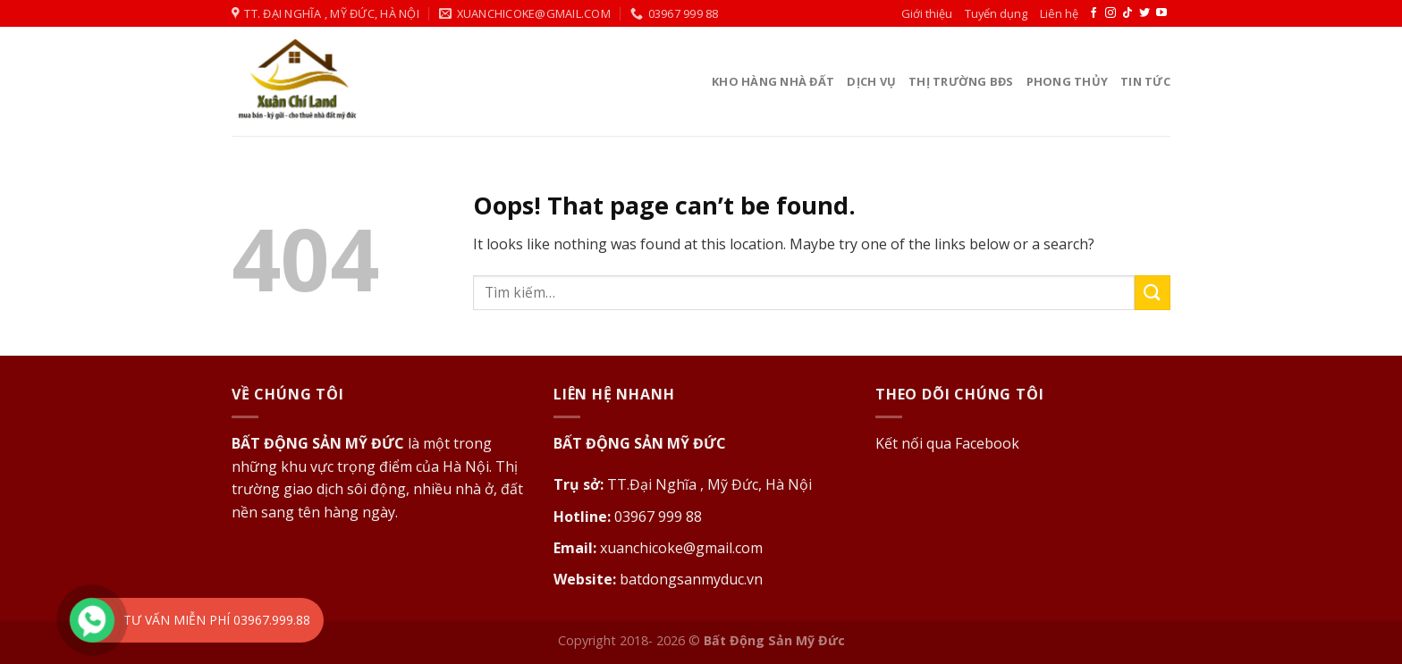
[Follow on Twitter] (1144, 13)
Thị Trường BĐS (961, 81)
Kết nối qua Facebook (947, 443)
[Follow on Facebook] (1093, 13)
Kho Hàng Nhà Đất (773, 81)
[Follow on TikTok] (1127, 13)
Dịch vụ (871, 81)
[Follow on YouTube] (1161, 13)
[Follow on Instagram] (1110, 13)
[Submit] (1152, 292)
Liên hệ (1059, 13)
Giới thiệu (926, 13)
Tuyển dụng (996, 13)
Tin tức (1145, 81)
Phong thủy (1067, 81)
